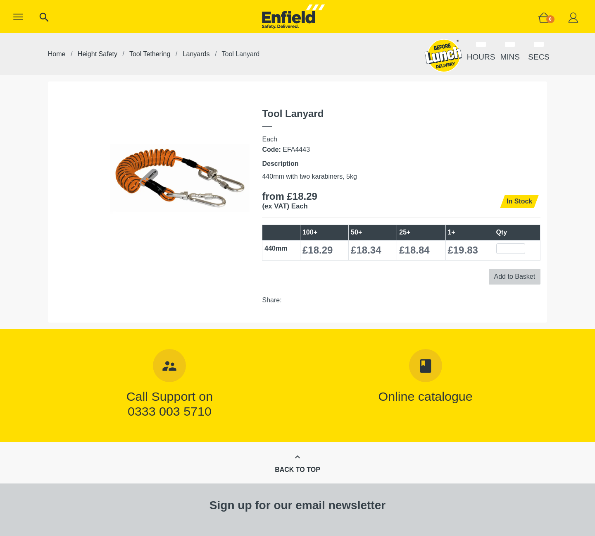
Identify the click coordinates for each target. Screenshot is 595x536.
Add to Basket (515, 276)
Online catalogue (425, 396)
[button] (18, 17)
